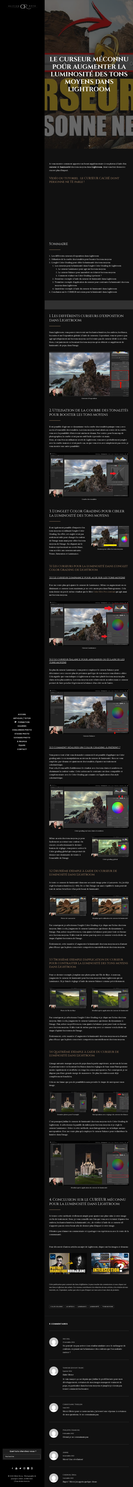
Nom (52, 1433)
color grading (56, 1209)
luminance (82, 1209)
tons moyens (107, 1209)
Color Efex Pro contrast (104, 494)
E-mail (80, 1433)
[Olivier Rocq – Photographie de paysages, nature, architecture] (22, 6)
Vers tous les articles (89, 1478)
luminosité (94, 1209)
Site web (108, 1433)
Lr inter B (70, 1209)
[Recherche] (22, 1451)
